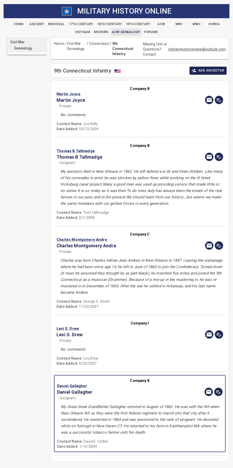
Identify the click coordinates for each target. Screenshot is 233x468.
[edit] (219, 100)
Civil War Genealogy (75, 46)
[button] (115, 94)
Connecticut (99, 44)
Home (59, 44)
